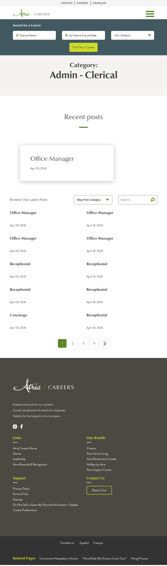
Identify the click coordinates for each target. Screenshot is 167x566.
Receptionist (21, 264)
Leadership (19, 460)
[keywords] (34, 35)
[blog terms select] (93, 200)
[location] (83, 35)
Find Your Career (83, 47)
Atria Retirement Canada (101, 460)
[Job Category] (132, 35)
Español (83, 3)
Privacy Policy (21, 489)
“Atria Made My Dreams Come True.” (104, 559)
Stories (17, 454)
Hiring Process (139, 559)
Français (99, 3)
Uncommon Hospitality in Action (58, 559)
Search (152, 200)
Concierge (19, 316)
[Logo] (31, 14)
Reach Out (99, 491)
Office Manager (52, 159)
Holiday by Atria (96, 465)
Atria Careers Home (25, 449)
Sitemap (18, 500)
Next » (104, 344)
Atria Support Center (99, 471)
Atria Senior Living (97, 454)
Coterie (91, 449)
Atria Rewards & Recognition (30, 465)
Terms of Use (20, 495)
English (66, 3)
